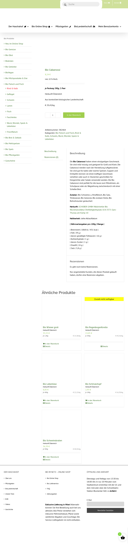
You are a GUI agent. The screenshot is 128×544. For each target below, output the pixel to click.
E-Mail (89, 500)
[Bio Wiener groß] (62, 310)
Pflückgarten (9, 483)
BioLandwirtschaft (11, 489)
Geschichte (9, 509)
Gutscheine (10, 160)
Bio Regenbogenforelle (96, 327)
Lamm (9, 105)
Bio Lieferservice (53, 483)
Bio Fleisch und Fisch (65, 133)
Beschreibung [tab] (50, 151)
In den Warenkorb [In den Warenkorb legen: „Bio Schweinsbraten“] (52, 457)
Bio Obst (9, 55)
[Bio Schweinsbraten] (62, 423)
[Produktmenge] (52, 115)
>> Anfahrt (112, 491)
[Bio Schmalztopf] (104, 366)
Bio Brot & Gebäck (13, 137)
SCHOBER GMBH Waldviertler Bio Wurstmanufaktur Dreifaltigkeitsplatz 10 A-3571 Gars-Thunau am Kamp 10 (93, 209)
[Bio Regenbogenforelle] (104, 310)
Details (47, 346)
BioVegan (9, 72)
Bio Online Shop (52, 478)
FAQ (48, 489)
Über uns (8, 478)
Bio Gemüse (10, 49)
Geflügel (10, 94)
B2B (6, 499)
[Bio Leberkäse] (62, 366)
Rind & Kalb (12, 88)
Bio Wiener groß (50, 327)
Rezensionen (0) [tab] (51, 157)
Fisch (9, 111)
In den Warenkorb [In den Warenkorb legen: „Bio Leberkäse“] (52, 400)
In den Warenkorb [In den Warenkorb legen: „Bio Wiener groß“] (52, 344)
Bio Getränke (10, 66)
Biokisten (9, 61)
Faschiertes (12, 117)
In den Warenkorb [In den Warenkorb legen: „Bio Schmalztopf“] (94, 400)
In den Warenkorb (74, 115)
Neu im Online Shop (14, 43)
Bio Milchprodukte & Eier (16, 78)
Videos (7, 504)
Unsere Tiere (9, 494)
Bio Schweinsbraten (52, 440)
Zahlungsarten (52, 494)
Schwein (53, 136)
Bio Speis (9, 149)
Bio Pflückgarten (12, 155)
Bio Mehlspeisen (12, 143)
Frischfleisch (12, 132)
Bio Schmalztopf (93, 384)
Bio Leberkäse (50, 384)
